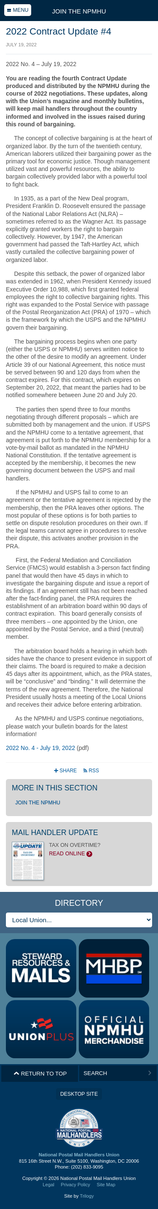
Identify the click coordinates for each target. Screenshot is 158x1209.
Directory (79, 902)
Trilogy (87, 1195)
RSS (91, 771)
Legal (48, 1184)
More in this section (54, 788)
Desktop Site (79, 1094)
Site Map (105, 1184)
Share (66, 771)
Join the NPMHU (79, 11)
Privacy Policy (75, 1184)
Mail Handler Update (55, 832)
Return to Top (40, 1073)
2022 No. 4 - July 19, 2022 (40, 748)
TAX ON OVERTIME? (79, 849)
